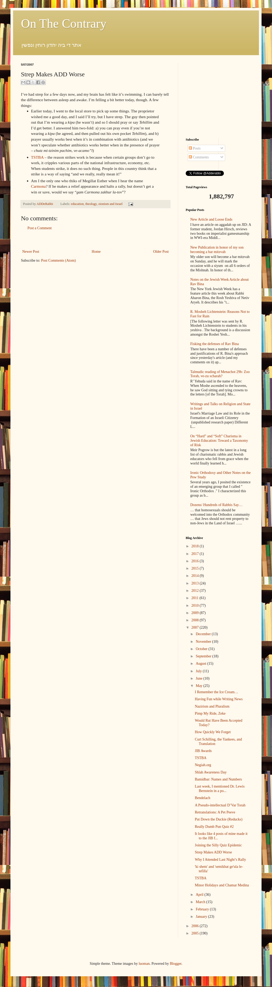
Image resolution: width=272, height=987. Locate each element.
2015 (195, 568)
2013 (195, 583)
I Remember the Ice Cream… (216, 692)
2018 (195, 546)
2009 (195, 613)
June (199, 678)
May (199, 686)
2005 (195, 933)
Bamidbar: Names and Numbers (218, 779)
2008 (195, 620)
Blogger (175, 964)
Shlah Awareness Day (211, 772)
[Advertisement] (95, 240)
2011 (195, 598)
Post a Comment (39, 228)
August (201, 663)
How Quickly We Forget (213, 732)
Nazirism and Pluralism (212, 706)
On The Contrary (63, 23)
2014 (195, 576)
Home (96, 252)
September (204, 656)
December (204, 634)
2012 (195, 591)
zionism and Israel (110, 204)
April (200, 895)
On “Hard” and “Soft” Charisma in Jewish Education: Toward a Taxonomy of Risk (219, 440)
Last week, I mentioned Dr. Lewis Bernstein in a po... (220, 788)
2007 (195, 627)
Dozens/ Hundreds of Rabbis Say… (216, 505)
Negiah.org (203, 765)
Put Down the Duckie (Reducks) (218, 819)
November (204, 642)
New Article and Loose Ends (211, 219)
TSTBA (37, 157)
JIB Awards (203, 751)
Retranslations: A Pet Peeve (215, 812)
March (201, 902)
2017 (195, 554)
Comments (199, 157)
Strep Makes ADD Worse (213, 852)
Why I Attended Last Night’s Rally (220, 860)
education (77, 204)
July (199, 671)
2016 (195, 561)
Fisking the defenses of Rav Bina (214, 344)
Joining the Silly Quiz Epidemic (218, 845)
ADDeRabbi (45, 204)
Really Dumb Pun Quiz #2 (214, 827)
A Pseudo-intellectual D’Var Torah (220, 805)
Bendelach (202, 798)
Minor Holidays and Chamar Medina (222, 885)
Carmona (38, 186)
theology (91, 204)
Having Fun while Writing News (219, 699)
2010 (195, 605)
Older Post (161, 252)
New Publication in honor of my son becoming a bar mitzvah (217, 249)
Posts (195, 148)
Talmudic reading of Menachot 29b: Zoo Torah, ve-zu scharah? (220, 374)
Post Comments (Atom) (58, 260)
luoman (144, 964)
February (203, 909)
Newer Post (30, 252)
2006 (195, 926)
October (202, 649)
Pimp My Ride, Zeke (210, 713)
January (202, 917)
